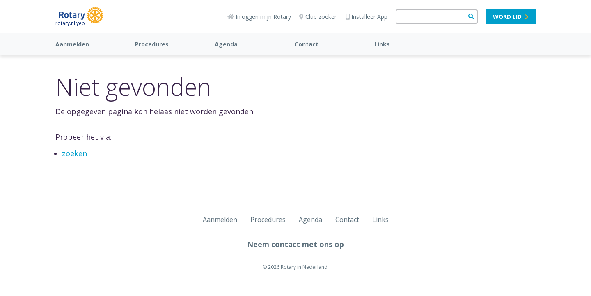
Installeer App (366, 17)
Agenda (226, 44)
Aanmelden (72, 44)
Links (382, 44)
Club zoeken (318, 17)
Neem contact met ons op (295, 244)
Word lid (511, 17)
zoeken (74, 153)
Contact (306, 44)
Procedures (152, 44)
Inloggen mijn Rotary (259, 17)
